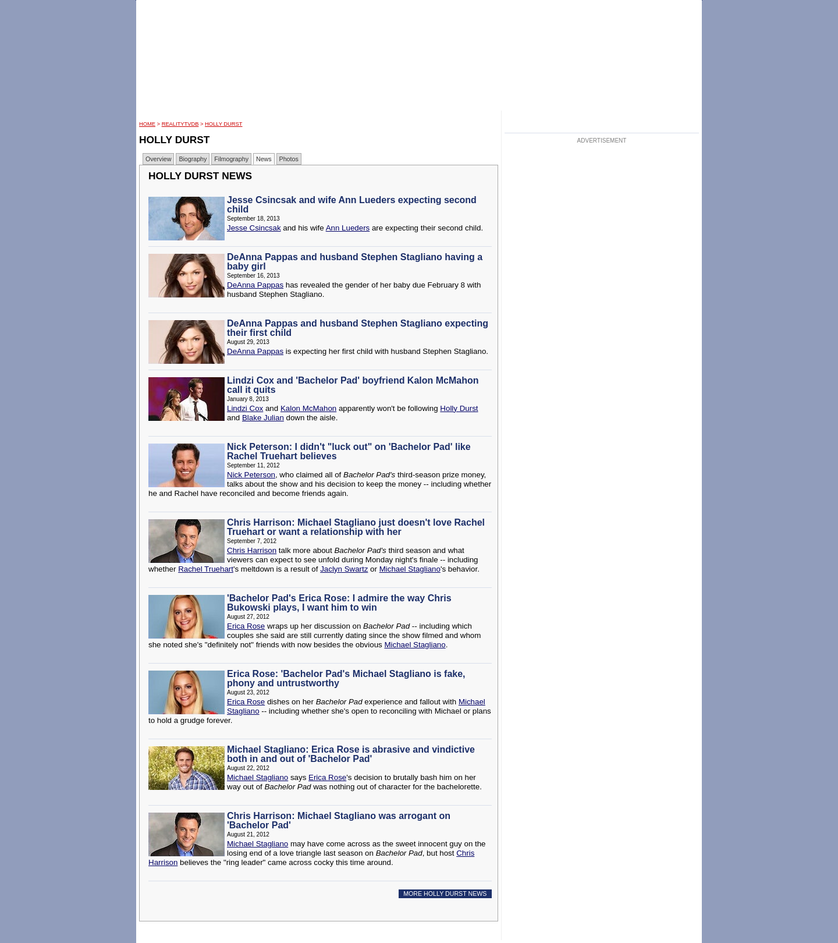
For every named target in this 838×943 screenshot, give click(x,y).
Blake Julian (263, 417)
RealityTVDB (180, 124)
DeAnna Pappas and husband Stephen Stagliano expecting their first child (357, 328)
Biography (193, 158)
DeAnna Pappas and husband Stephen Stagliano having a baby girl (354, 261)
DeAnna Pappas (255, 285)
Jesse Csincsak (254, 228)
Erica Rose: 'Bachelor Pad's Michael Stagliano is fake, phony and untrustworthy (346, 678)
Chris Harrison (251, 550)
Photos (289, 158)
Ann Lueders (348, 228)
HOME (147, 124)
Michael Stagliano (410, 569)
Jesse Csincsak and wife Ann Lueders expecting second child (352, 204)
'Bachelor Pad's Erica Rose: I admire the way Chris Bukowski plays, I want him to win (339, 602)
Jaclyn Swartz (344, 569)
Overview (158, 158)
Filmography (231, 158)
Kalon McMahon (308, 408)
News (264, 158)
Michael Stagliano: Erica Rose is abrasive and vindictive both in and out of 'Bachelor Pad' (351, 754)
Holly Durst (223, 124)
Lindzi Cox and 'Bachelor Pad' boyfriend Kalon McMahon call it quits (353, 385)
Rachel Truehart (205, 569)
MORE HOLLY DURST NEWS (445, 893)
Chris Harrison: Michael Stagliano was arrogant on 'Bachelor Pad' (338, 820)
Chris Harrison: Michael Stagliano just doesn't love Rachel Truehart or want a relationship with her (356, 527)
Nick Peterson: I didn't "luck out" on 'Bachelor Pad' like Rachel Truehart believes (349, 451)
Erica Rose (246, 626)
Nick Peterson (251, 474)
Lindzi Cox (245, 408)
